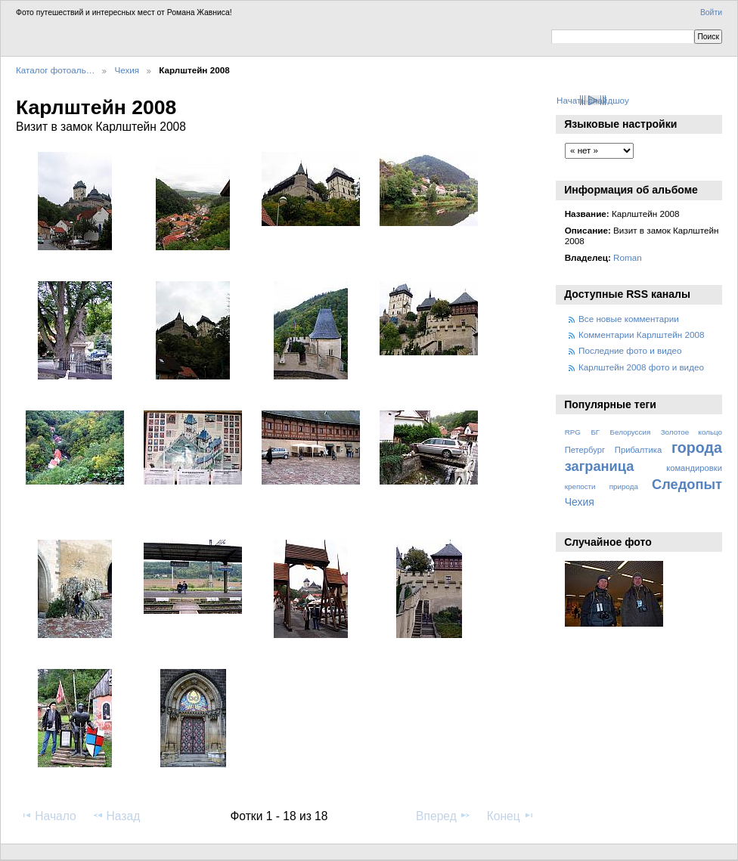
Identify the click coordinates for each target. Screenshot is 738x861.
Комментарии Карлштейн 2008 (641, 334)
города (696, 447)
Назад (116, 815)
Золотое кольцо (691, 432)
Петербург (585, 449)
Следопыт (687, 484)
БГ (595, 432)
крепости (580, 486)
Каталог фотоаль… (55, 70)
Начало (48, 815)
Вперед (443, 815)
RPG (573, 432)
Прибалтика (638, 449)
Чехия (126, 70)
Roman (627, 257)
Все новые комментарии (628, 319)
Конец (511, 815)
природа (623, 486)
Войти (711, 12)
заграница (599, 466)
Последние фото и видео (630, 350)
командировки (694, 467)
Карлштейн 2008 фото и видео (641, 367)
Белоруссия (630, 432)
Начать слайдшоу (593, 100)
